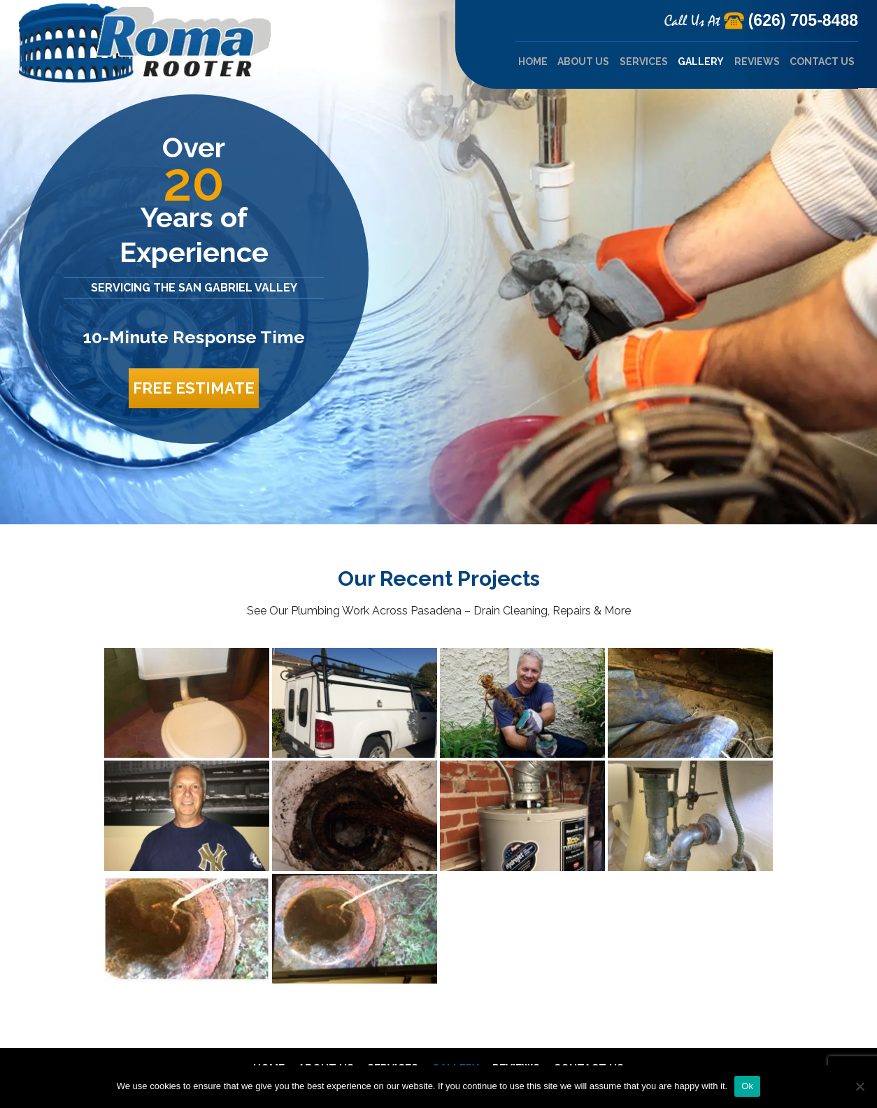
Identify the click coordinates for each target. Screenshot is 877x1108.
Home (533, 61)
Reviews (757, 61)
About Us (583, 61)
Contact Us (822, 61)
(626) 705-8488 (803, 20)
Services (644, 61)
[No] (860, 1086)
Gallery (701, 61)
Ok (747, 1086)
